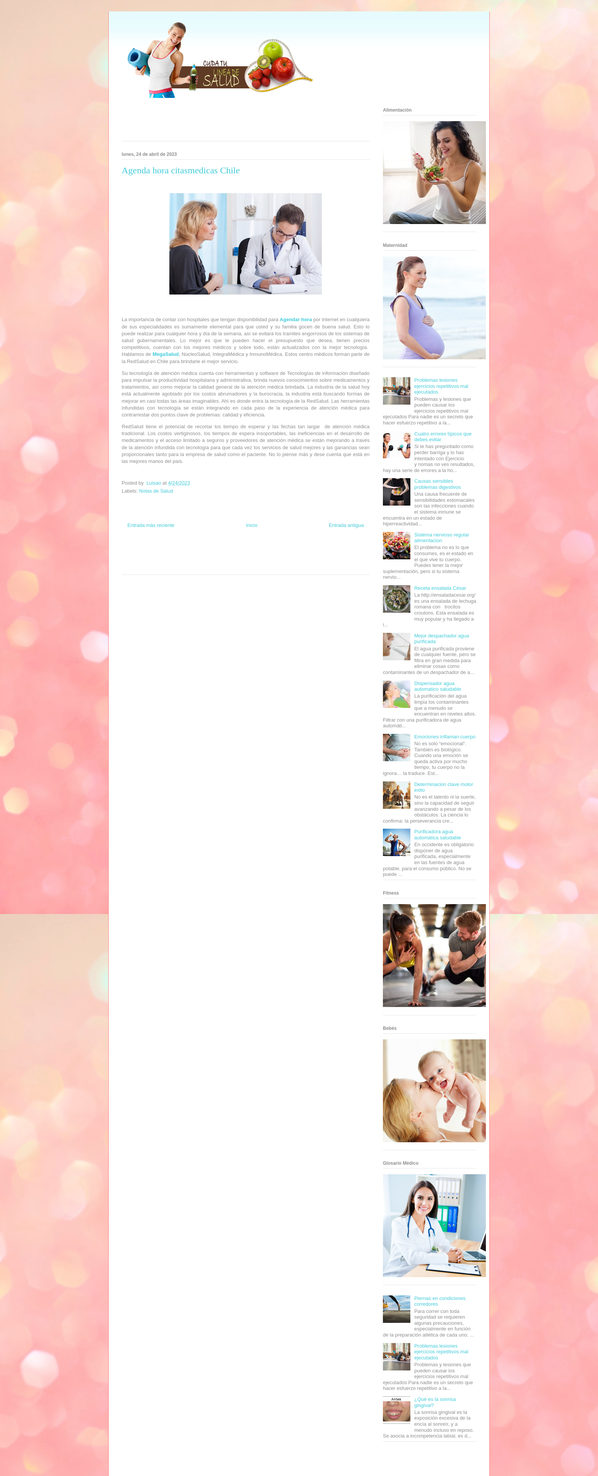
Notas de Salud (156, 491)
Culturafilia (258, 566)
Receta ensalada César (440, 588)
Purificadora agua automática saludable (437, 834)
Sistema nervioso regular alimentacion (441, 538)
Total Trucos (199, 559)
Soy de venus (143, 559)
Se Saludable (181, 566)
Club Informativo (223, 552)
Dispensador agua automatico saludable (437, 686)
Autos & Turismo (273, 559)
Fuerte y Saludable (172, 559)
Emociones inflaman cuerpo (444, 737)
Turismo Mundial (155, 566)
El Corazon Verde (233, 566)
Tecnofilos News (339, 552)
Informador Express (191, 552)
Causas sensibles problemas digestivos (437, 484)
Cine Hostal (220, 559)
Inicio (251, 525)
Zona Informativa (136, 552)
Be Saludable (162, 552)
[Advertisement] (236, 121)
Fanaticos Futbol (302, 559)
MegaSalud (166, 354)
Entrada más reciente (151, 525)
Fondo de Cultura (253, 552)
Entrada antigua (346, 525)
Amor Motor (278, 566)
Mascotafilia (328, 559)
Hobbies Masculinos (308, 552)
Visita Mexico (206, 566)
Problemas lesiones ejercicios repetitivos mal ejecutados (441, 386)
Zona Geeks (279, 552)
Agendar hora (296, 319)
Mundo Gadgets (245, 559)
